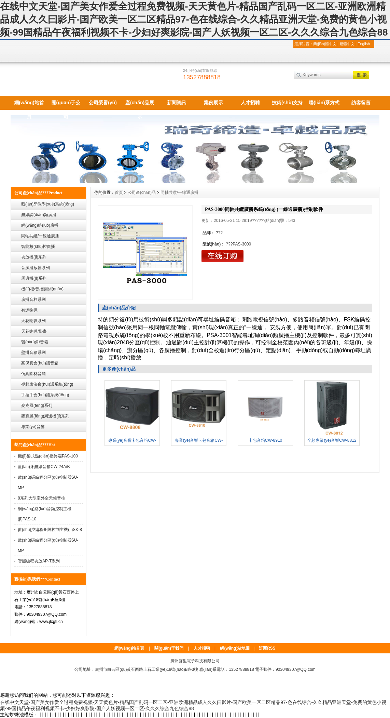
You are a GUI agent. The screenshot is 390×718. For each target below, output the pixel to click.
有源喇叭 (29, 310)
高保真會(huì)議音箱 (39, 363)
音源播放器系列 (35, 267)
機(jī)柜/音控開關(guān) (42, 289)
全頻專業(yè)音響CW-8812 (331, 440)
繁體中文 (346, 44)
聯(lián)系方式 (324, 102)
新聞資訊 (176, 102)
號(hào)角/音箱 (34, 342)
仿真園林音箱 (33, 373)
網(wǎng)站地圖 (235, 648)
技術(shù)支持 (287, 102)
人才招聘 (250, 102)
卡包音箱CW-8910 (265, 440)
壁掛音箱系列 (33, 352)
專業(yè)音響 (33, 426)
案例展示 (213, 102)
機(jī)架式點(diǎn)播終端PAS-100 (48, 456)
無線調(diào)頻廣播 (38, 214)
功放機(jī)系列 (33, 257)
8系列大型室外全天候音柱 (41, 498)
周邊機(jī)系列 (33, 278)
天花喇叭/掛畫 (34, 331)
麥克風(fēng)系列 (36, 405)
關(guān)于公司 (66, 105)
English (364, 44)
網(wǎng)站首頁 (29, 105)
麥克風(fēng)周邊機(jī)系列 (45, 416)
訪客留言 (361, 102)
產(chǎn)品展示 (139, 105)
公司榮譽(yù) (103, 102)
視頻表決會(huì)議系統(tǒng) (47, 384)
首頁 (119, 192)
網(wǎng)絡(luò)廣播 (39, 225)
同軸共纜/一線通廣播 (40, 236)
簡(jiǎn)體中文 (324, 44)
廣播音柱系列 (33, 299)
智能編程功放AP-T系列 (39, 561)
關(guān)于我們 (168, 648)
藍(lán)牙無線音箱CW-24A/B (44, 466)
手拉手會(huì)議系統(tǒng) (45, 395)
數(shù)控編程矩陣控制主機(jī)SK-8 (50, 529)
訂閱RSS (267, 648)
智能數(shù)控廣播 (38, 246)
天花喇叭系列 (33, 320)
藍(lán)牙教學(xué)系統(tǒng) (47, 204)
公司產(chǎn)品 (142, 192)
